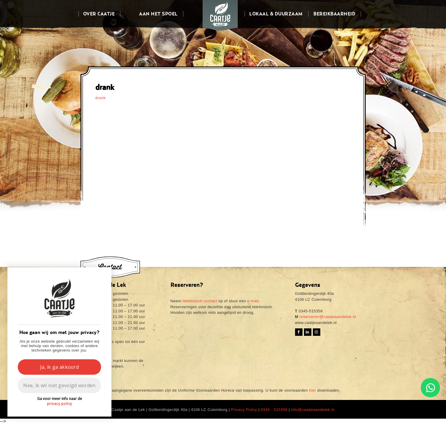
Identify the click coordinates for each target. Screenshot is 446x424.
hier (312, 390)
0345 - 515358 (274, 409)
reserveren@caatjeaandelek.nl (327, 316)
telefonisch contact (199, 301)
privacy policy (59, 403)
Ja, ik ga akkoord (59, 367)
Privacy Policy (244, 409)
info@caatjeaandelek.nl (312, 409)
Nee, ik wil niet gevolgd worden (59, 385)
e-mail (253, 301)
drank (100, 98)
